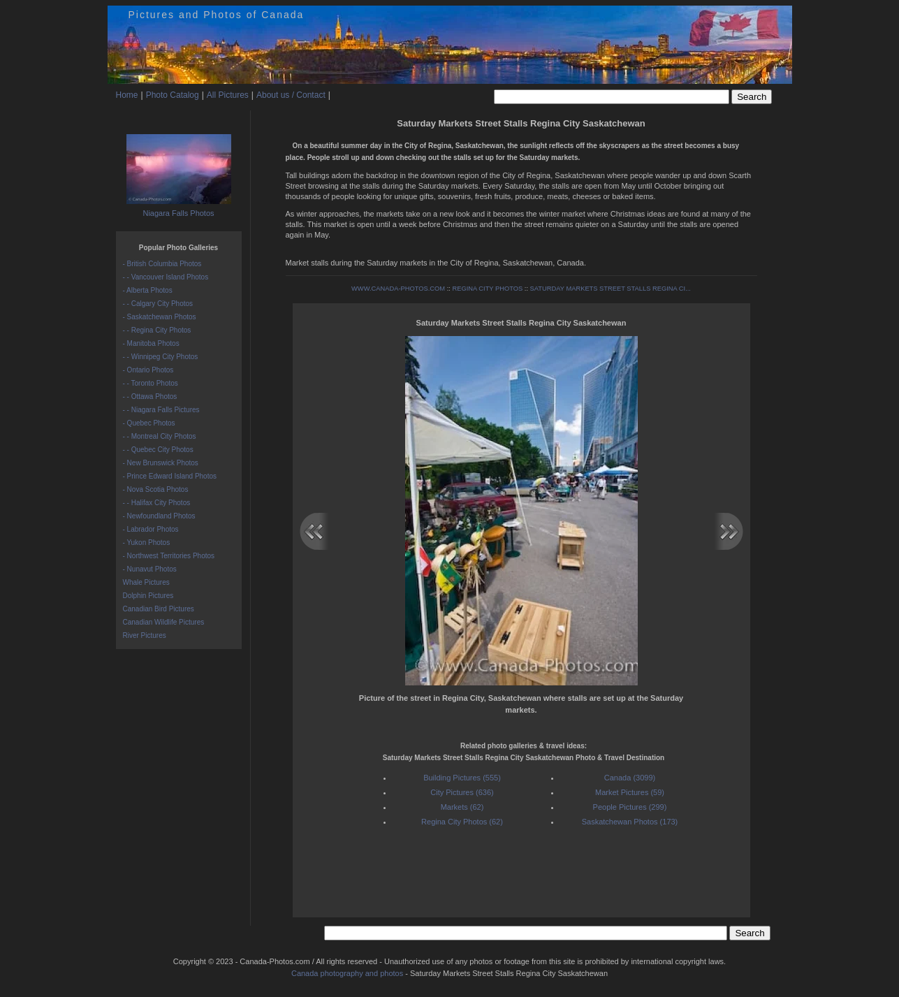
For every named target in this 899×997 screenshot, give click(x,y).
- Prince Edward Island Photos (170, 476)
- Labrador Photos (151, 529)
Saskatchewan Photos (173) (630, 821)
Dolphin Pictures (148, 595)
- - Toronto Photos (150, 383)
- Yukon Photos (146, 542)
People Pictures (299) (630, 807)
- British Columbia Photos (162, 264)
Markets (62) (462, 807)
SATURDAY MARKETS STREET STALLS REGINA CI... (610, 288)
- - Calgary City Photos (158, 303)
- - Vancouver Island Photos (166, 277)
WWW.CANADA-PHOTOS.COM (398, 288)
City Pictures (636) (461, 792)
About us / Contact (291, 95)
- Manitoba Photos (151, 343)
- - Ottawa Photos (150, 396)
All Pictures (228, 95)
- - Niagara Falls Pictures (161, 410)
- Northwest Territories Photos (169, 556)
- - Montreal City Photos (159, 436)
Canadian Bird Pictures (158, 609)
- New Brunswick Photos (160, 463)
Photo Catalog (172, 95)
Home (127, 95)
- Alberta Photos (148, 290)
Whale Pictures (146, 582)
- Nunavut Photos (150, 569)
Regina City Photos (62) (462, 821)
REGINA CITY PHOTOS (487, 288)
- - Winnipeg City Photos (160, 357)
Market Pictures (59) (629, 792)
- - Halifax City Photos (157, 503)
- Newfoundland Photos (159, 516)
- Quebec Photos (149, 423)
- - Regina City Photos (157, 330)
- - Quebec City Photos (158, 449)
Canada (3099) (629, 777)
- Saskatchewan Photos (159, 317)
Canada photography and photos (347, 973)
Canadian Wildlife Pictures (164, 622)
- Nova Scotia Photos (156, 489)
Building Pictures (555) (462, 777)
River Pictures (144, 635)
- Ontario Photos (148, 370)
